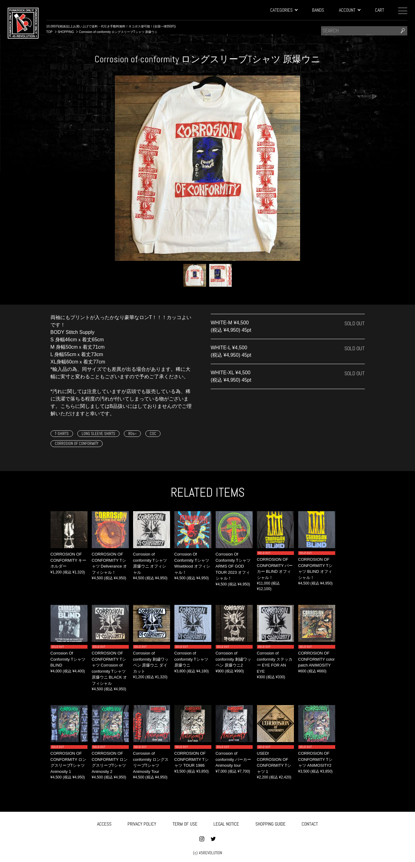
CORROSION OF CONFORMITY (76, 443)
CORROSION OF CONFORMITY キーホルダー (69, 560)
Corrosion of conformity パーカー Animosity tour (233, 759)
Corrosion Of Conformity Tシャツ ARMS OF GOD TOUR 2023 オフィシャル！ (233, 566)
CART (379, 10)
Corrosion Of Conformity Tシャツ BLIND (68, 659)
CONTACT (310, 823)
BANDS (318, 10)
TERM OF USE (185, 823)
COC (153, 433)
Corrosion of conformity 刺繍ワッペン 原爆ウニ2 (233, 659)
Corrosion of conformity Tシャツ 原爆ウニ (191, 659)
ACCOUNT (349, 10)
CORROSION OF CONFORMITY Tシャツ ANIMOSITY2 (315, 759)
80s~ (132, 433)
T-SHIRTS (62, 433)
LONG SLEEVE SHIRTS (98, 433)
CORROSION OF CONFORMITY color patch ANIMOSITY (316, 659)
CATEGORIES (283, 10)
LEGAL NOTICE (226, 823)
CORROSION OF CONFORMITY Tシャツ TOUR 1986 (191, 759)
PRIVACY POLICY (142, 823)
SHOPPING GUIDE (270, 823)
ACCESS (104, 823)
